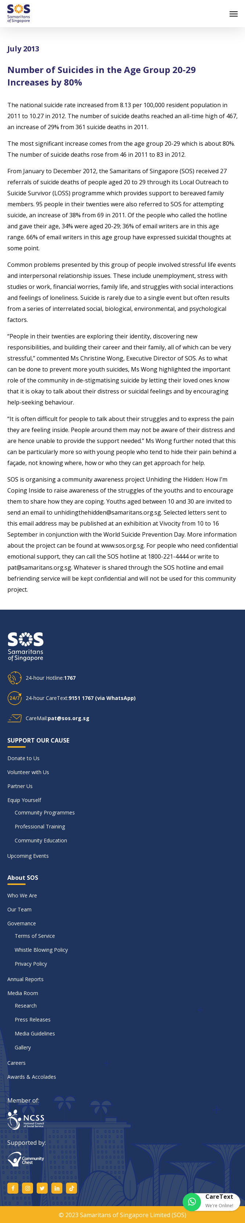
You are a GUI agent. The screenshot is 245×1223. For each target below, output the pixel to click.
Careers (16, 1062)
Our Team (19, 909)
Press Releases (33, 1019)
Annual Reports (25, 979)
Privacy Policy (31, 963)
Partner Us (20, 786)
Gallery (23, 1047)
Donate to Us (23, 758)
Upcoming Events (28, 855)
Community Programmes (45, 812)
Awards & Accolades (31, 1076)
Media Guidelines (35, 1033)
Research (26, 1005)
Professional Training (40, 826)
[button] (234, 13)
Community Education (41, 840)
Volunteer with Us (28, 772)
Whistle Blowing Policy (41, 949)
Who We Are (22, 895)
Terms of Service (35, 935)
